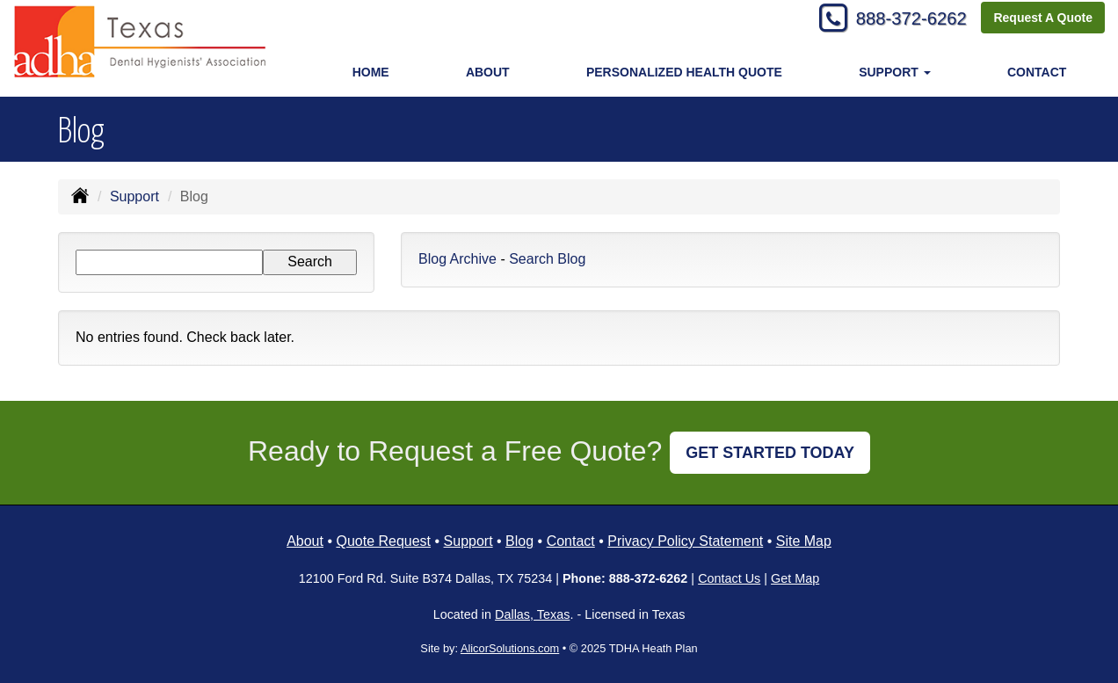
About (488, 72)
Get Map (795, 578)
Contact (1036, 72)
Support (134, 196)
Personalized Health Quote (684, 72)
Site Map (803, 541)
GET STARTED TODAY (770, 452)
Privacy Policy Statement (685, 541)
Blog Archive (457, 258)
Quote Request (383, 541)
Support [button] (895, 72)
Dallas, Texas (532, 614)
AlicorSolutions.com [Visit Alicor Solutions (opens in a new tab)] (510, 648)
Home (370, 72)
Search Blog (547, 258)
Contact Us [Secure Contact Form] (729, 578)
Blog (519, 541)
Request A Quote (1043, 19)
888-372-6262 (903, 20)
